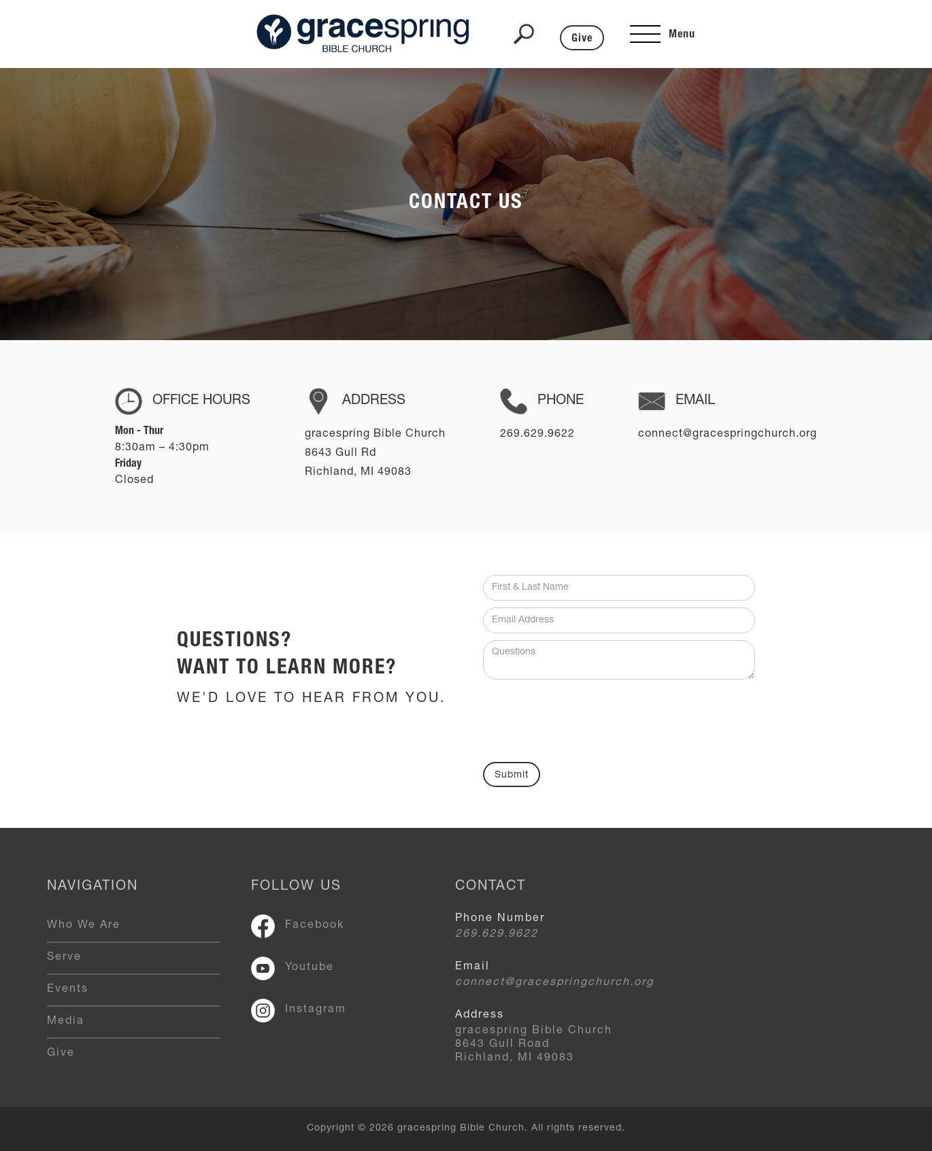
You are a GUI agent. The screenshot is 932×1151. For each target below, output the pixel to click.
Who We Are (83, 925)
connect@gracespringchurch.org (554, 983)
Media (65, 1021)
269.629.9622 (496, 934)
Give (582, 39)
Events (67, 989)
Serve (64, 957)
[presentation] (586, 716)
